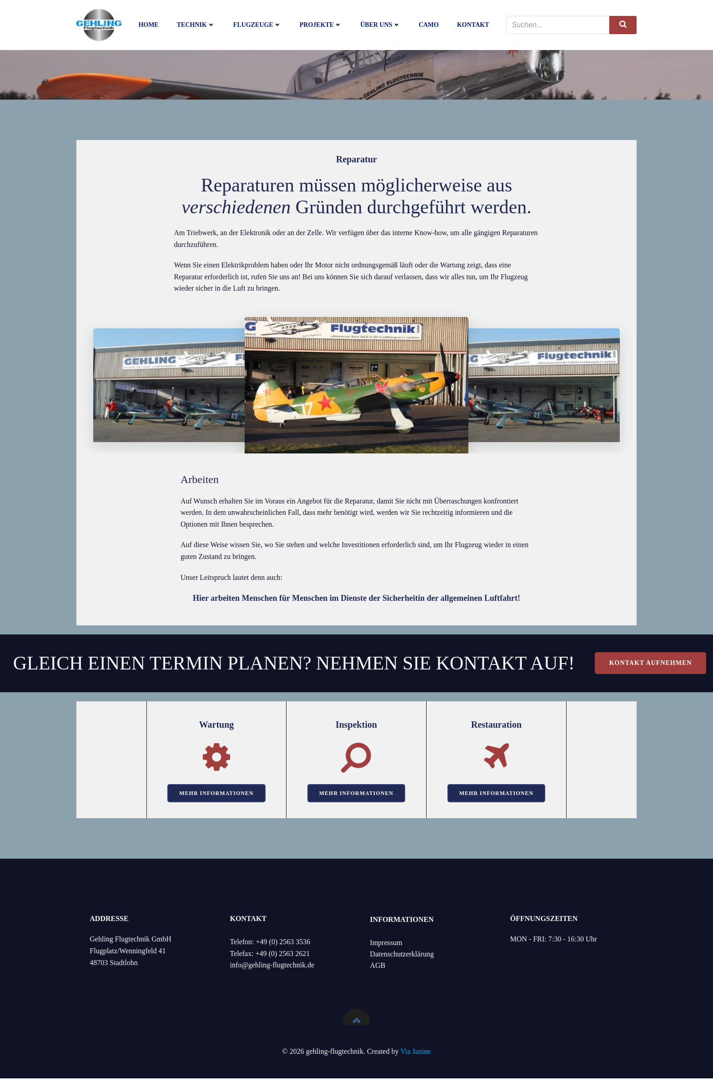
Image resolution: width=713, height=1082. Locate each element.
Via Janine (415, 1055)
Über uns (380, 25)
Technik (196, 25)
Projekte (321, 25)
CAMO (429, 25)
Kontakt (473, 25)
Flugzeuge (257, 25)
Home (148, 25)
